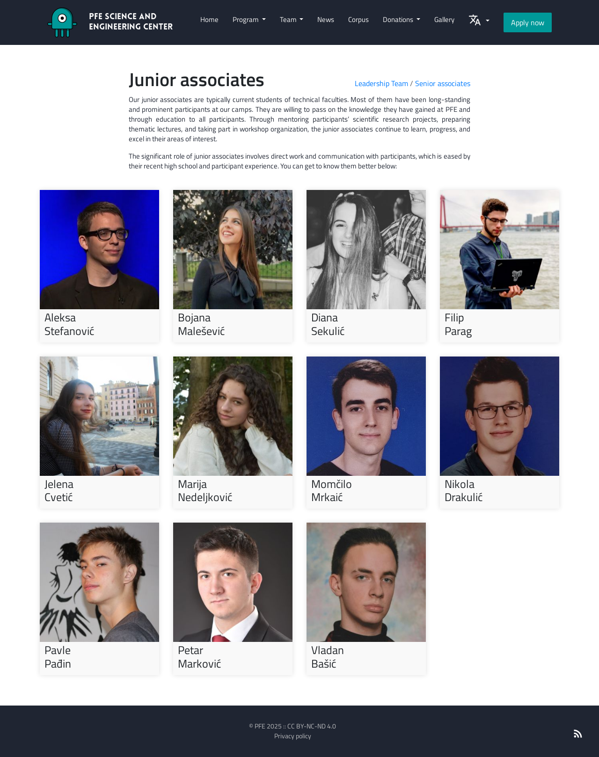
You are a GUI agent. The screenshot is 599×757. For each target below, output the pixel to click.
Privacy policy (292, 736)
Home (209, 19)
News (325, 19)
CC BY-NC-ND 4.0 (311, 726)
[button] (479, 22)
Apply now (527, 22)
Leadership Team (381, 83)
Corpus (358, 19)
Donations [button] (399, 19)
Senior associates (442, 83)
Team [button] (289, 19)
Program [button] (246, 19)
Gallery (444, 19)
